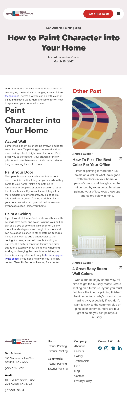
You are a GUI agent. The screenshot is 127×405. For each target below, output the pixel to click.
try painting (11, 96)
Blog (77, 371)
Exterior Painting (58, 351)
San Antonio (13, 353)
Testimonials (81, 361)
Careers (79, 351)
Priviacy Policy (83, 381)
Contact (79, 376)
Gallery (78, 356)
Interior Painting (57, 346)
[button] (118, 13)
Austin (9, 375)
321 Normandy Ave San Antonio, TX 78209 (19, 360)
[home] (19, 13)
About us (79, 346)
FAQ (77, 366)
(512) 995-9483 (14, 390)
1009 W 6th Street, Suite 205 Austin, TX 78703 (20, 382)
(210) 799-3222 (14, 368)
